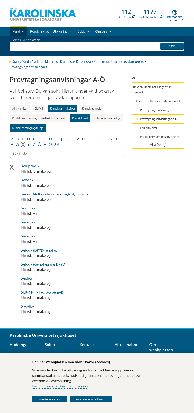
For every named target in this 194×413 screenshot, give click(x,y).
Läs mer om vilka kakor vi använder (60, 386)
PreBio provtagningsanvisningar (160, 137)
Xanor (26, 180)
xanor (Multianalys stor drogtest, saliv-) (53, 194)
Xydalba (27, 306)
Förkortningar (148, 128)
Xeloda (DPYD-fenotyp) (39, 250)
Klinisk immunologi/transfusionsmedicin (38, 118)
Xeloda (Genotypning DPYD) (43, 264)
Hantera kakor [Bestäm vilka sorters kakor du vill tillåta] (49, 399)
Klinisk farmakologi (62, 108)
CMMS (38, 108)
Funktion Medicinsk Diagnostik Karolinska (61, 62)
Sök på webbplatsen (28, 46)
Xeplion (27, 278)
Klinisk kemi (80, 118)
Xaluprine (29, 166)
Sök (172, 45)
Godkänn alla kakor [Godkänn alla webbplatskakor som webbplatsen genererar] (91, 399)
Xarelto (27, 208)
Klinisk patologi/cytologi (27, 128)
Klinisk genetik (91, 108)
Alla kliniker (19, 108)
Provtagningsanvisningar (27, 67)
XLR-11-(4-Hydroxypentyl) (42, 292)
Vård (25, 62)
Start (15, 62)
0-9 (56, 144)
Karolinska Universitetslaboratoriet (119, 62)
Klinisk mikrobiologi (108, 118)
